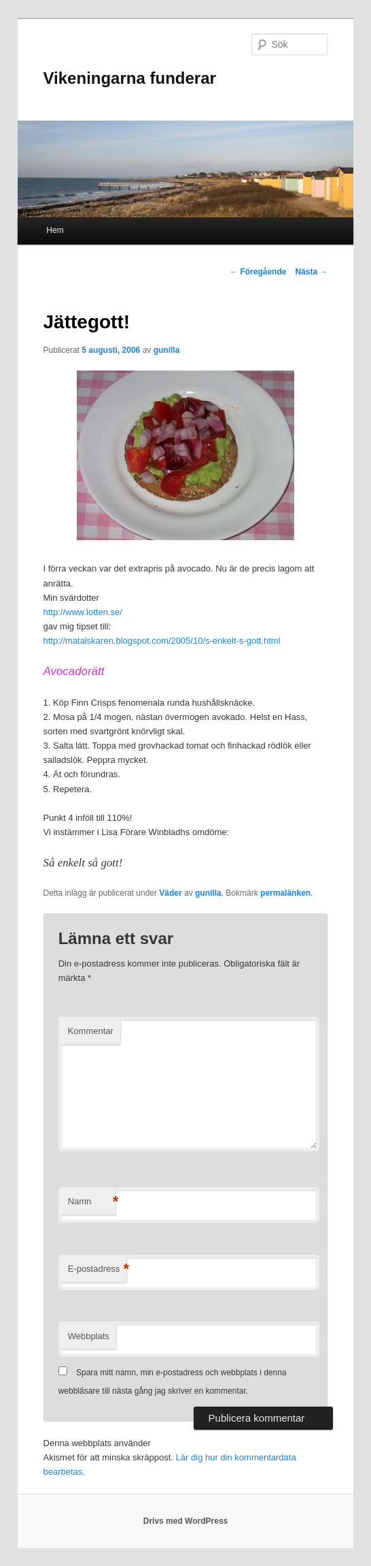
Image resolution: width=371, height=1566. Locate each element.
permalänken (285, 893)
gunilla (167, 350)
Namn (92, 1202)
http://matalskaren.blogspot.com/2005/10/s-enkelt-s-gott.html (162, 641)
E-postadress (97, 1269)
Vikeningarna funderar (129, 78)
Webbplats (88, 1336)
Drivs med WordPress (185, 1521)
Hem (54, 230)
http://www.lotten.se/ (82, 612)
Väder (170, 893)
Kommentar (90, 1031)
